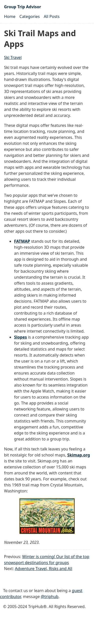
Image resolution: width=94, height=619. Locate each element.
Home (10, 16)
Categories (30, 16)
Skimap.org (78, 455)
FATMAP (22, 241)
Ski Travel (13, 57)
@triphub (49, 596)
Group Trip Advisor (22, 6)
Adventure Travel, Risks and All (43, 568)
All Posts (51, 16)
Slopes (20, 337)
